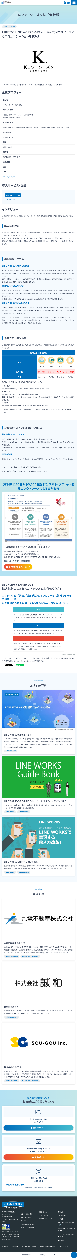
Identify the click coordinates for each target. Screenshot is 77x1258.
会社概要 (5, 1247)
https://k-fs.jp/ (9, 177)
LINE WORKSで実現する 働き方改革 (21, 861)
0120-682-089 (61, 3)
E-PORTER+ (62, 1215)
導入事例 (23, 1221)
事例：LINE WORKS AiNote (30, 956)
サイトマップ (64, 1247)
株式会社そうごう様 (13, 1067)
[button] (74, 2)
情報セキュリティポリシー (48, 1247)
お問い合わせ (68, 3)
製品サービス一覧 (26, 1214)
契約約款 (60, 1212)
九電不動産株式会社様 (14, 943)
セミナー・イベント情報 (27, 1228)
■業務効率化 (10, 811)
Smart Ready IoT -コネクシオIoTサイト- (66, 1229)
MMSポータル (62, 1240)
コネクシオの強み (26, 1217)
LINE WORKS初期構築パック (17, 734)
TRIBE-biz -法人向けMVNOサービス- (66, 1235)
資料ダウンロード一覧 (65, 3)
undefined (7, 518)
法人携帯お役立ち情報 (27, 1224)
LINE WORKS (10, 199)
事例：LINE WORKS (9, 26)
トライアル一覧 (43, 1215)
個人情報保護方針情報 (29, 1247)
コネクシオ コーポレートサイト (66, 1223)
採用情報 (60, 1219)
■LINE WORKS (11, 751)
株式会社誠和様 (11, 1006)
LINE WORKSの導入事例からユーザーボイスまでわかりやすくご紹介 (35, 801)
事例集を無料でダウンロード (19, 567)
